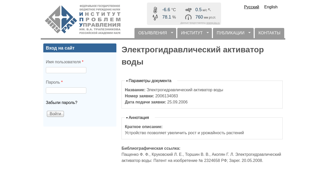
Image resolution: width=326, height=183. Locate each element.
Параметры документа (150, 81)
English (271, 7)
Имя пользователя (65, 62)
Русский (251, 7)
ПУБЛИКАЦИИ (232, 34)
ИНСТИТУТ (193, 34)
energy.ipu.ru (213, 23)
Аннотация (139, 117)
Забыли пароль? (61, 102)
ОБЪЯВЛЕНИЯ (153, 34)
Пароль (54, 82)
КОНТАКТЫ (269, 33)
